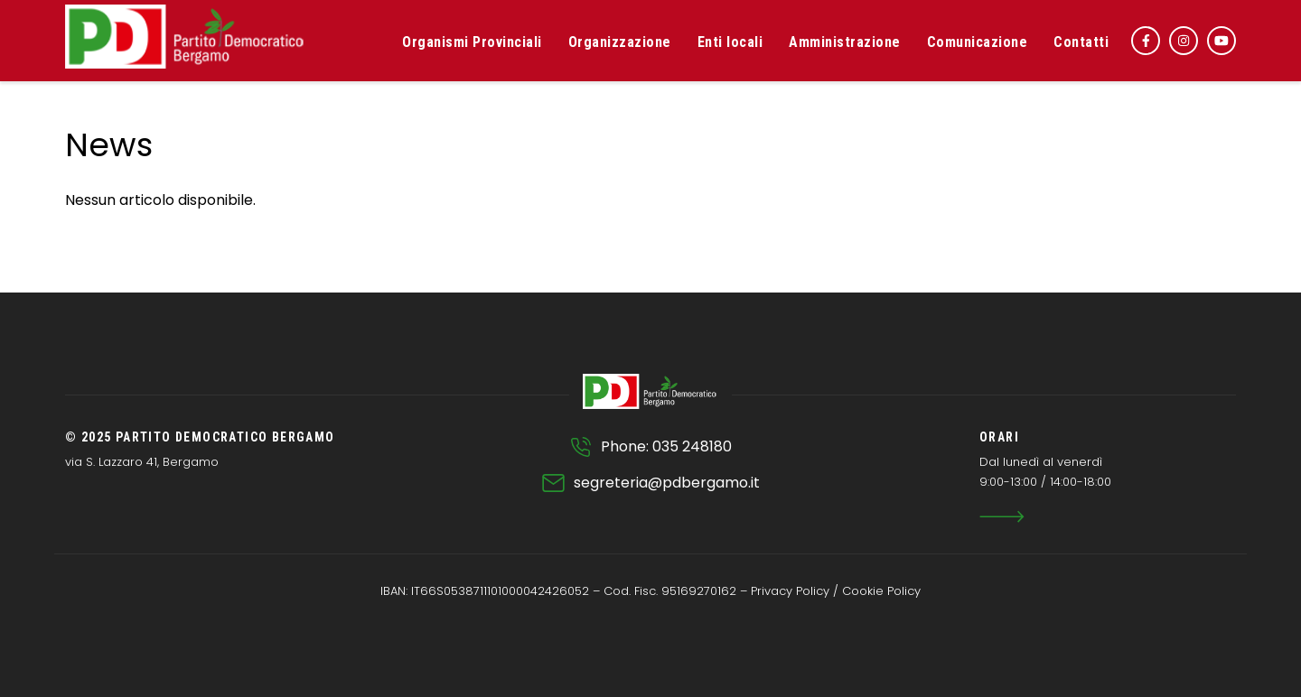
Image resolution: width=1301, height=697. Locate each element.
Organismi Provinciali (472, 42)
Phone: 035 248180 (666, 446)
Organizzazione (619, 42)
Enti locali (730, 42)
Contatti (1081, 42)
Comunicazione (977, 42)
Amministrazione (845, 42)
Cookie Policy (881, 590)
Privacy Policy (790, 590)
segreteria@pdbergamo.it (667, 482)
